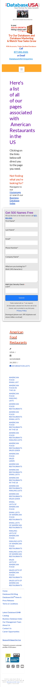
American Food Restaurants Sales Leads (15, 446)
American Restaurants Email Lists (15, 472)
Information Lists (20, 366)
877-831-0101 (21, 52)
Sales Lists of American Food (14, 563)
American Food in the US (14, 387)
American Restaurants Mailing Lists (15, 488)
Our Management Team (12, 622)
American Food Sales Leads (14, 457)
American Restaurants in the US (15, 480)
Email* (21, 241)
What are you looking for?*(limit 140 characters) (21, 269)
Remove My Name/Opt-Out (12, 640)
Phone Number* (21, 250)
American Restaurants (15, 465)
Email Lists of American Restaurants (15, 525)
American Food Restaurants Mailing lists (15, 436)
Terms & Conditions (10, 604)
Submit (21, 298)
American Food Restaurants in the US (15, 426)
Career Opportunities (11, 631)
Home (5, 591)
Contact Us (7, 628)
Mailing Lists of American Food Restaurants (15, 544)
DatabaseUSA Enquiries (21, 59)
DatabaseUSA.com (13, 682)
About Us (6, 625)
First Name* (21, 223)
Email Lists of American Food (14, 505)
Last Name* (21, 232)
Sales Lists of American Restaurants (15, 582)
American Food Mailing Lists (14, 397)
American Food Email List (14, 379)
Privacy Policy (22, 311)
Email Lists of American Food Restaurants (15, 516)
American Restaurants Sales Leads (15, 496)
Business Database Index (12, 619)
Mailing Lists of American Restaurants (15, 554)
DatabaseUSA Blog (10, 594)
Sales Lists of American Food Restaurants (15, 573)
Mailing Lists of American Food (14, 534)
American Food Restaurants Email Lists (15, 415)
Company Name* (21, 259)
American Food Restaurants (15, 406)
